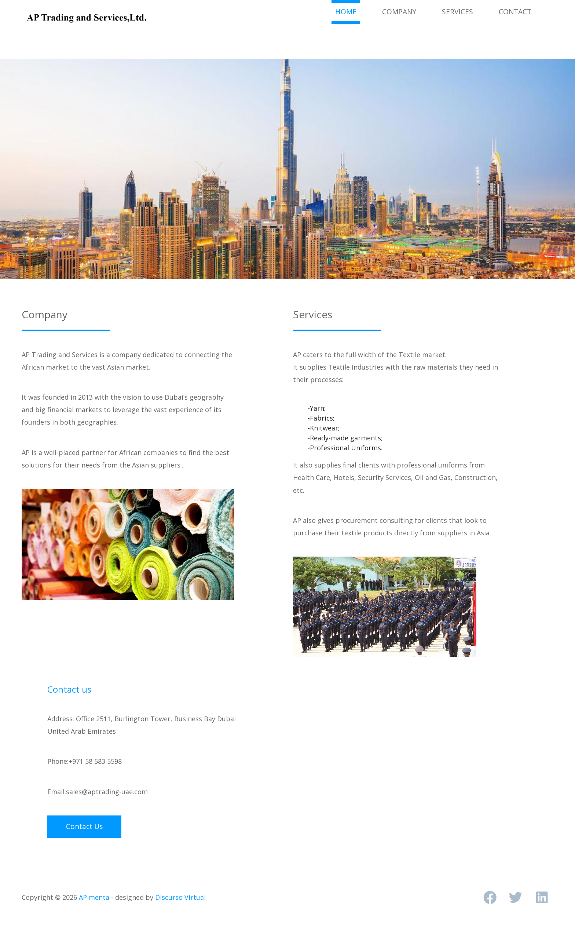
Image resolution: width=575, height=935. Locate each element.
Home (347, 11)
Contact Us (84, 826)
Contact (515, 11)
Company (399, 11)
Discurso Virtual (180, 897)
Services (457, 11)
